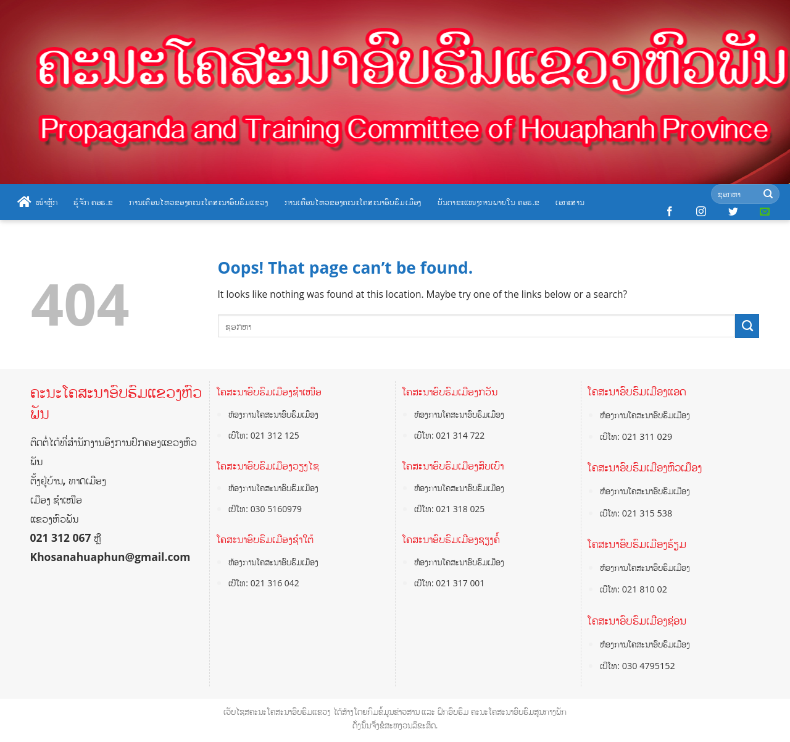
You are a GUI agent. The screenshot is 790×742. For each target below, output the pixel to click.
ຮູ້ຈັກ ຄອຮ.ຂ (93, 202)
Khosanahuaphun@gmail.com (110, 556)
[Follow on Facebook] (670, 212)
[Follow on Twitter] (733, 212)
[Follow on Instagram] (701, 212)
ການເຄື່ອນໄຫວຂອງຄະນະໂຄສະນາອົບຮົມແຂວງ (198, 202)
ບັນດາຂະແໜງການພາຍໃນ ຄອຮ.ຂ (489, 202)
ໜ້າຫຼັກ (37, 202)
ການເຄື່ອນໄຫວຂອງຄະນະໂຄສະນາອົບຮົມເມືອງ (353, 202)
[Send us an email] (765, 212)
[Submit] (768, 194)
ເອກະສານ (569, 202)
